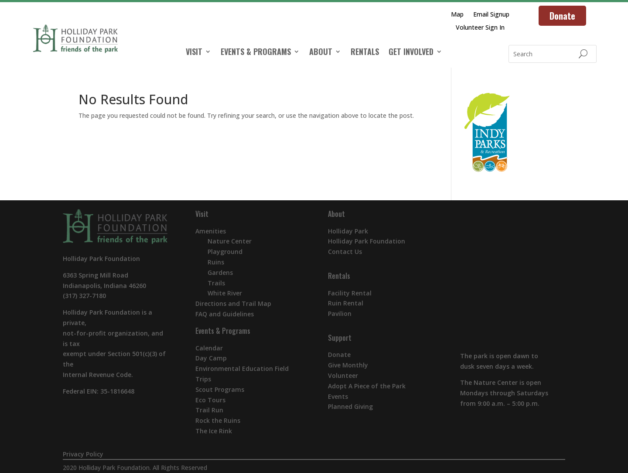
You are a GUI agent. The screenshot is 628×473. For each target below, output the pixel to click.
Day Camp (211, 358)
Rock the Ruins (217, 420)
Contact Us (345, 251)
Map (457, 14)
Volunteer (343, 375)
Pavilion (340, 313)
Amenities (210, 231)
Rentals (339, 276)
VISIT (194, 52)
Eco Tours (210, 400)
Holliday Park (348, 231)
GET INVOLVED (411, 52)
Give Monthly (348, 365)
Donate (562, 15)
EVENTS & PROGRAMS (256, 52)
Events (338, 396)
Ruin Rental (345, 303)
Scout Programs (219, 389)
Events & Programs (222, 331)
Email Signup (491, 14)
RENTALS (365, 52)
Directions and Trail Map (233, 303)
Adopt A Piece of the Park (367, 386)
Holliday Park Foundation (366, 241)
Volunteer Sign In (480, 27)
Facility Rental (350, 293)
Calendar (209, 348)
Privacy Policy (83, 454)
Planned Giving (350, 406)
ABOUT (320, 52)
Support (340, 337)
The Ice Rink (213, 431)
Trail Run (209, 410)
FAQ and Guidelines (224, 314)
